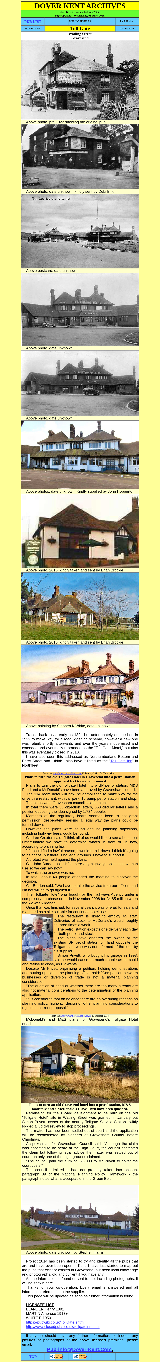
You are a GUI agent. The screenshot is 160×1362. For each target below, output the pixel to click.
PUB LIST (32, 21)
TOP (33, 1357)
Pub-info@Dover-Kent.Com (79, 1349)
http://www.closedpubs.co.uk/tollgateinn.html (63, 1326)
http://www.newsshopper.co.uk (75, 1015)
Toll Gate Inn (121, 761)
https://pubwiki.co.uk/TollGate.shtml (55, 1322)
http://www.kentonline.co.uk (67, 773)
